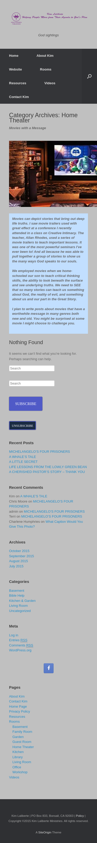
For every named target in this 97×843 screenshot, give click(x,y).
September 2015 (21, 556)
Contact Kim (19, 97)
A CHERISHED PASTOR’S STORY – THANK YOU (47, 472)
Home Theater (23, 747)
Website (15, 69)
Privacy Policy (19, 711)
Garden (18, 737)
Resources (17, 83)
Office (16, 767)
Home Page (18, 706)
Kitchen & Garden (22, 601)
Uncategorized (20, 611)
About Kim (45, 56)
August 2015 (18, 561)
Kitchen (18, 752)
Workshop (19, 772)
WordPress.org (20, 650)
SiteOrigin (44, 832)
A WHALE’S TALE (22, 457)
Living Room (18, 606)
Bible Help (16, 595)
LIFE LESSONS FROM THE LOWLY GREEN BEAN (48, 467)
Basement (16, 591)
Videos (49, 83)
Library (17, 757)
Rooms (45, 69)
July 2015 (16, 566)
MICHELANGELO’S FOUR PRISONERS (39, 452)
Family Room (22, 732)
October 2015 (19, 551)
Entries (18, 640)
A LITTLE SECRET (23, 462)
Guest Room (21, 742)
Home (13, 56)
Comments (21, 645)
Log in (13, 635)
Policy (80, 815)
